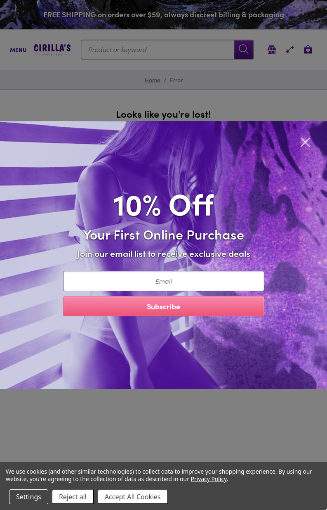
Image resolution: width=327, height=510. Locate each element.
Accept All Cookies (133, 496)
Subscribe (163, 306)
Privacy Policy (208, 479)
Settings (28, 496)
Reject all (73, 496)
